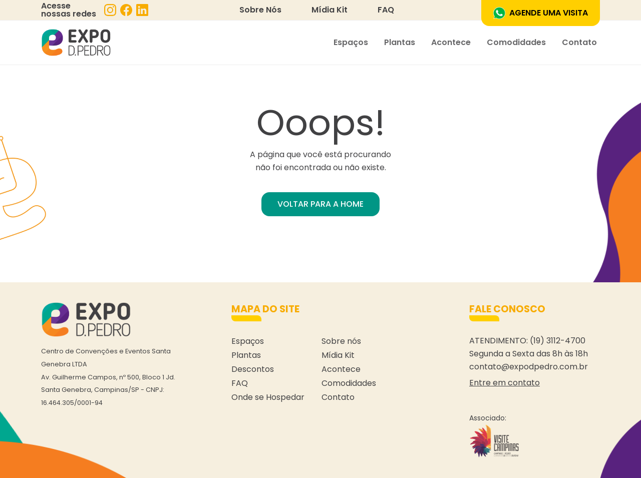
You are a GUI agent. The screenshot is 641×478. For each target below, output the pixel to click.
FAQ (386, 10)
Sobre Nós (260, 10)
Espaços (351, 42)
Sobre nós (341, 341)
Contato (579, 42)
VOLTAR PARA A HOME (320, 204)
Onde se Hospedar (267, 397)
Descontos (252, 369)
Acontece (451, 42)
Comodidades (516, 42)
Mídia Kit (329, 10)
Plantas (399, 42)
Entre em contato (504, 382)
